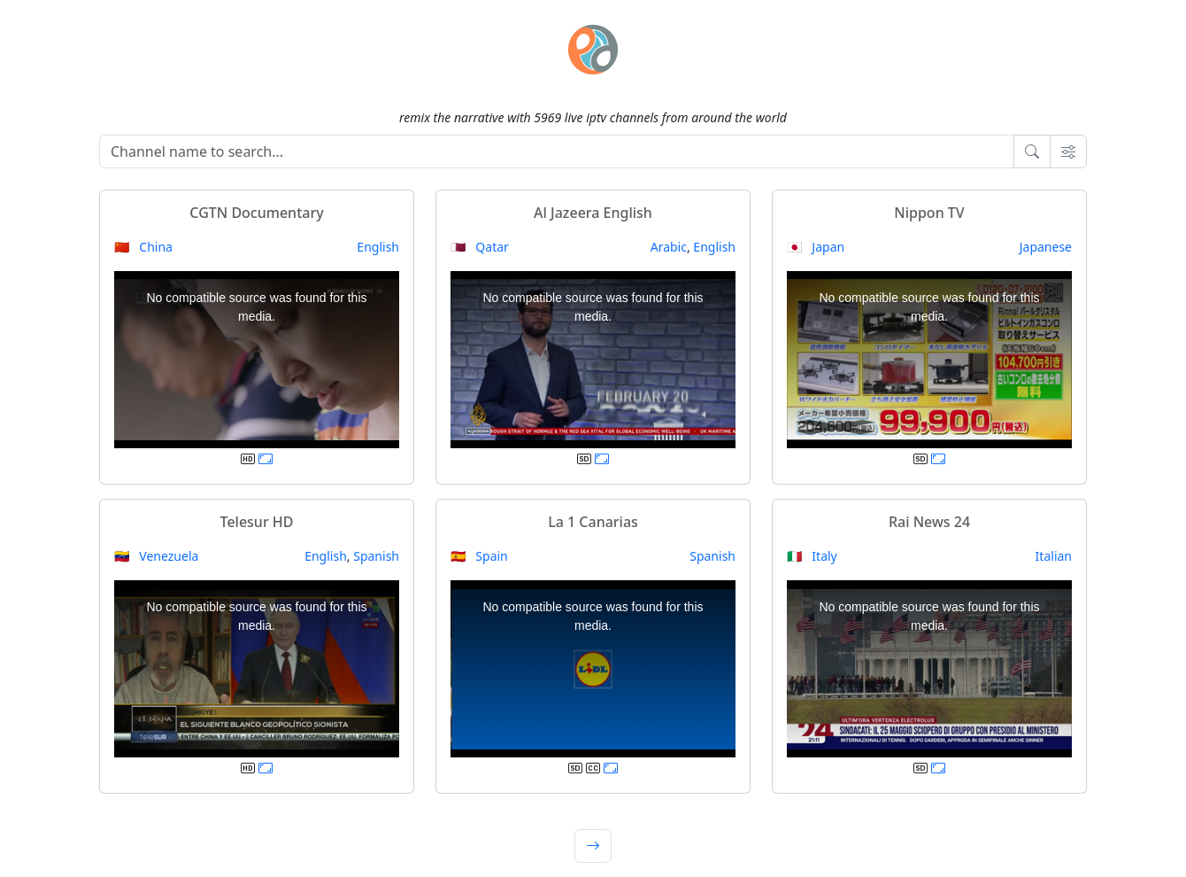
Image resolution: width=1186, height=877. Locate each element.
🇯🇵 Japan (815, 246)
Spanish (376, 555)
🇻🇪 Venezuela (156, 555)
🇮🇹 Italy (812, 555)
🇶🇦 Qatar (480, 246)
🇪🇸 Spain (479, 555)
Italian (1054, 555)
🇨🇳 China (143, 246)
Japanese (1046, 246)
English (378, 246)
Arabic (669, 246)
